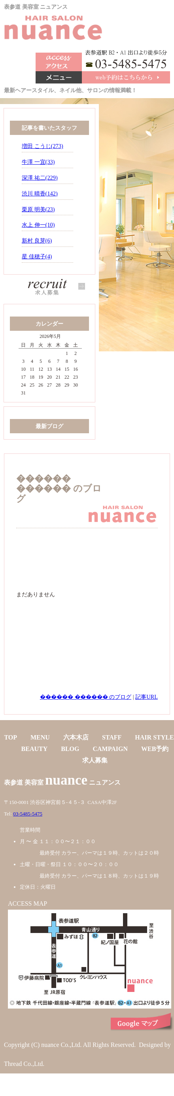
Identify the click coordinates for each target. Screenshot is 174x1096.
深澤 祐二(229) (40, 177)
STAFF (111, 737)
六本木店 (76, 737)
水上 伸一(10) (38, 225)
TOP (10, 737)
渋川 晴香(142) (40, 193)
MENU (40, 737)
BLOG (70, 748)
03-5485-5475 (27, 814)
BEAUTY (34, 748)
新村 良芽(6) (37, 240)
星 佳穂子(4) (37, 256)
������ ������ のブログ (85, 697)
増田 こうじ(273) (42, 146)
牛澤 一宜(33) (38, 162)
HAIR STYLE (154, 737)
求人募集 (95, 760)
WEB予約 (154, 748)
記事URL (146, 697)
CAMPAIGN (110, 748)
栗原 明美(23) (38, 209)
